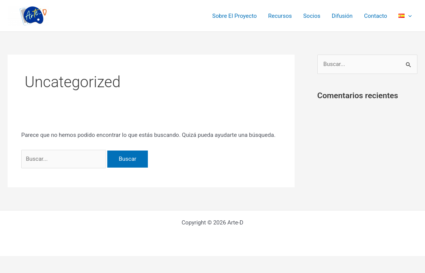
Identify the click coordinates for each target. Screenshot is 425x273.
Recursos (280, 16)
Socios (311, 16)
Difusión (342, 16)
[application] (408, 15)
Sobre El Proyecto (234, 16)
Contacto (375, 16)
